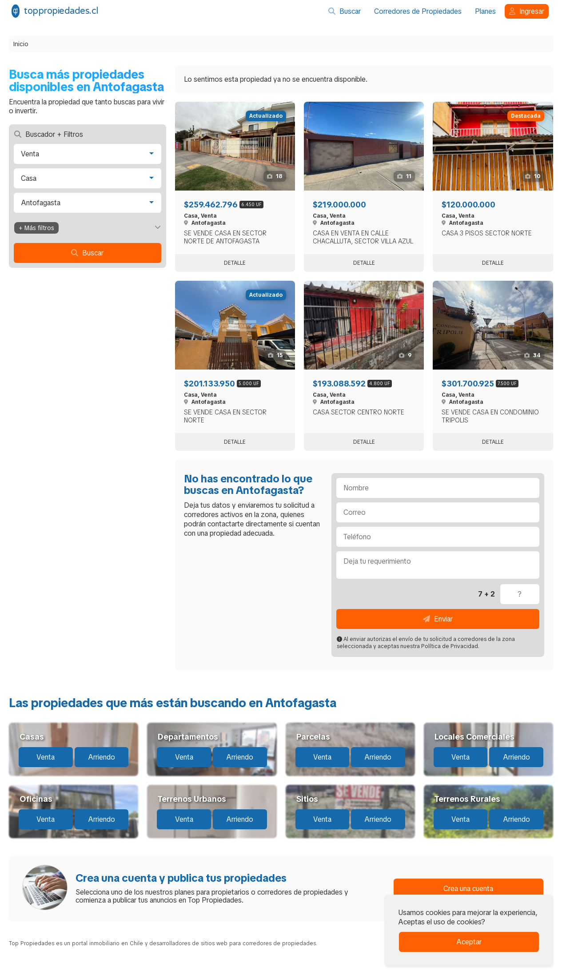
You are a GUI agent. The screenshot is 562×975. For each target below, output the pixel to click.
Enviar (438, 619)
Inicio (20, 44)
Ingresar (526, 11)
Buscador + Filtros (48, 134)
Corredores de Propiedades (418, 11)
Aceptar (469, 942)
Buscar (344, 11)
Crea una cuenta (468, 888)
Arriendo (101, 757)
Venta (45, 757)
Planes (485, 11)
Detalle (235, 263)
